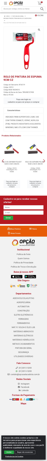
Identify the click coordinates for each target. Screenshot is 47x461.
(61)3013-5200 (23, 371)
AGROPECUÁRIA (23, 302)
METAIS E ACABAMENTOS (24, 344)
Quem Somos (23, 258)
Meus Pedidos (14, 229)
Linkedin (23, 390)
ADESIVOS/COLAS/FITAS (23, 298)
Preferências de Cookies (14, 456)
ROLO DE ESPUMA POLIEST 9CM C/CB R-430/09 (35, 163)
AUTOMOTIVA (23, 306)
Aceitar (9, 452)
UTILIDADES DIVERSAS (23, 356)
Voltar (39, 15)
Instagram (23, 384)
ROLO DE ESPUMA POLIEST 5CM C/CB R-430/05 (12, 163)
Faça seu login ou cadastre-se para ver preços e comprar (23, 100)
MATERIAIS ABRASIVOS (24, 331)
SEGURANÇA (23, 352)
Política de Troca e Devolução (23, 267)
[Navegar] (3, 161)
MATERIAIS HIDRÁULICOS (23, 340)
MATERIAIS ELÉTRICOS (23, 336)
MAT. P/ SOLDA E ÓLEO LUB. (23, 327)
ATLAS (11, 95)
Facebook (23, 387)
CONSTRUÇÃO (23, 311)
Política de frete (23, 254)
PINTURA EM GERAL (23, 348)
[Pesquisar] (42, 9)
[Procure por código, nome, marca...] (21, 9)
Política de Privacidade (23, 263)
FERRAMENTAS (23, 323)
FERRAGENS (23, 319)
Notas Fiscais (14, 233)
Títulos (33, 229)
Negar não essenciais (25, 452)
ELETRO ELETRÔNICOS (23, 315)
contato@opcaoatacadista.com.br (23, 374)
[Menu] (5, 3)
